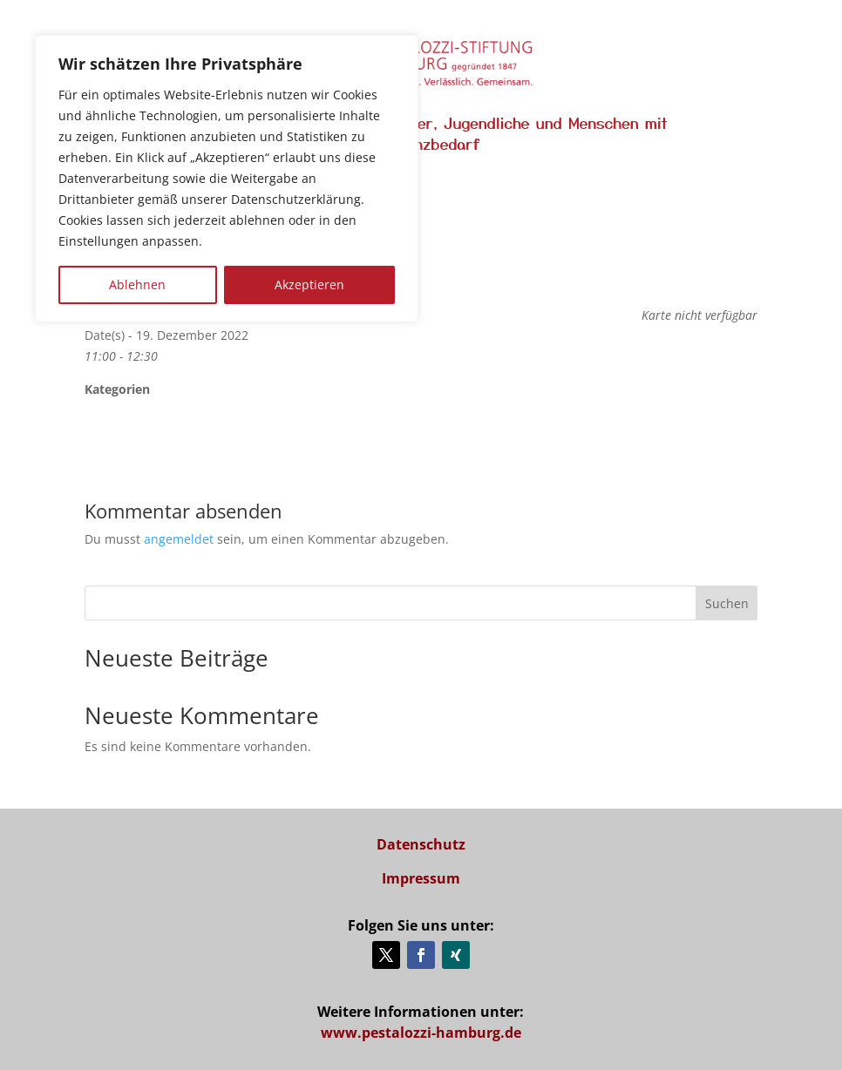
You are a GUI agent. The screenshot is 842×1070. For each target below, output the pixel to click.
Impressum (421, 878)
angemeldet (179, 539)
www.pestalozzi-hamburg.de (421, 1032)
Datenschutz (421, 844)
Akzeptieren (309, 284)
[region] (226, 178)
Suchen (727, 603)
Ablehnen (137, 284)
